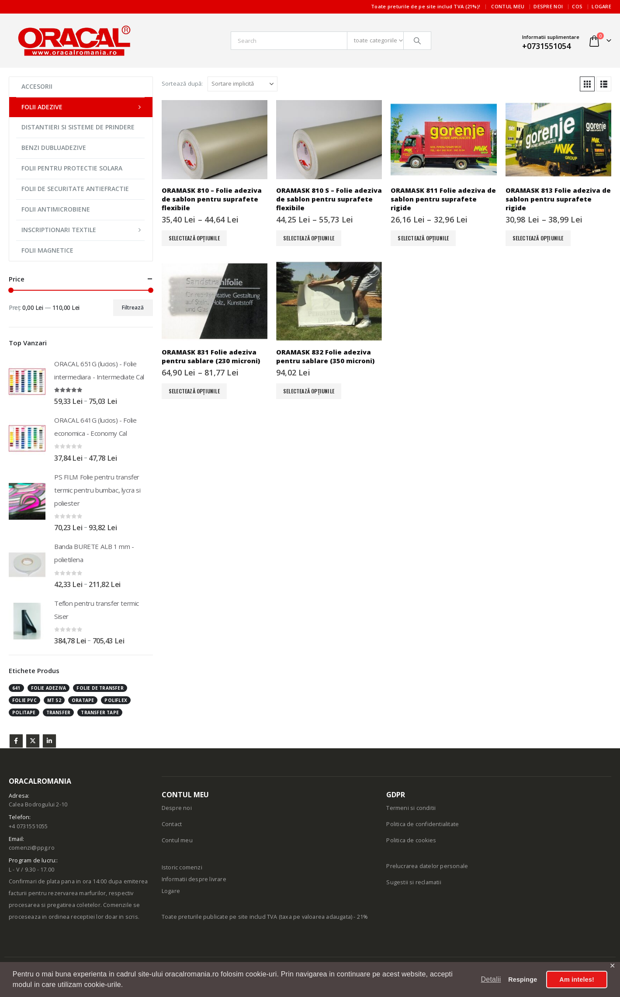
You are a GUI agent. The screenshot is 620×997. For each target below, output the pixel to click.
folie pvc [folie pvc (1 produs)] (24, 700)
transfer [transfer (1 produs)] (58, 712)
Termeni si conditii (411, 808)
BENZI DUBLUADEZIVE (53, 147)
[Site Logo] (74, 40)
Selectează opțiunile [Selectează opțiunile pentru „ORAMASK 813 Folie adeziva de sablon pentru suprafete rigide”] (538, 238)
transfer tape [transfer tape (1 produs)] (100, 712)
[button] (587, 83)
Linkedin (49, 740)
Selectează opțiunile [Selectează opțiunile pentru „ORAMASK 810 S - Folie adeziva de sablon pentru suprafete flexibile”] (308, 238)
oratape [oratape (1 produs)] (83, 700)
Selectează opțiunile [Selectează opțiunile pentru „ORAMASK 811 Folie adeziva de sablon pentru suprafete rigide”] (423, 238)
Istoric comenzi (182, 867)
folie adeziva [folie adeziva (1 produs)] (48, 688)
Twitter (32, 740)
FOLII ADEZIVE (41, 107)
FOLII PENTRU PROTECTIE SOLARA (71, 168)
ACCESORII (36, 86)
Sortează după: (182, 83)
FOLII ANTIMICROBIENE (55, 209)
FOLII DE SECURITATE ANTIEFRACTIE (75, 188)
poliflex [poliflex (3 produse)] (115, 700)
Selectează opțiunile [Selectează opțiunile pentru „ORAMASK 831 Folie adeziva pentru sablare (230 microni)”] (194, 391)
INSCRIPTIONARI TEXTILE (58, 230)
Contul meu (507, 6)
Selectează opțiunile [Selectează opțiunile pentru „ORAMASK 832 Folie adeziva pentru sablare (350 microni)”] (308, 391)
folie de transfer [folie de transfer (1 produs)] (99, 688)
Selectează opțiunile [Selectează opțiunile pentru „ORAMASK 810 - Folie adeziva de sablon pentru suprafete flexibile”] (194, 238)
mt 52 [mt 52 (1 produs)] (54, 700)
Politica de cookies (411, 840)
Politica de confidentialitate (422, 824)
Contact (172, 824)
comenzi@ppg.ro (32, 847)
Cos (577, 6)
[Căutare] (417, 40)
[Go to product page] (214, 140)
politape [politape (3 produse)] (24, 712)
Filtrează (133, 307)
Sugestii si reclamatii (413, 882)
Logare (601, 6)
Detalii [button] (491, 979)
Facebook (16, 740)
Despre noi (548, 6)
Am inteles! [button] (576, 979)
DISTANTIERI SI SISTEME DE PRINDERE (78, 127)
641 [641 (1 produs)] (16, 688)
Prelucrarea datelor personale (427, 866)
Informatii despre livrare (194, 879)
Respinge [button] (522, 979)
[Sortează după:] (242, 83)
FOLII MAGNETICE (47, 250)
